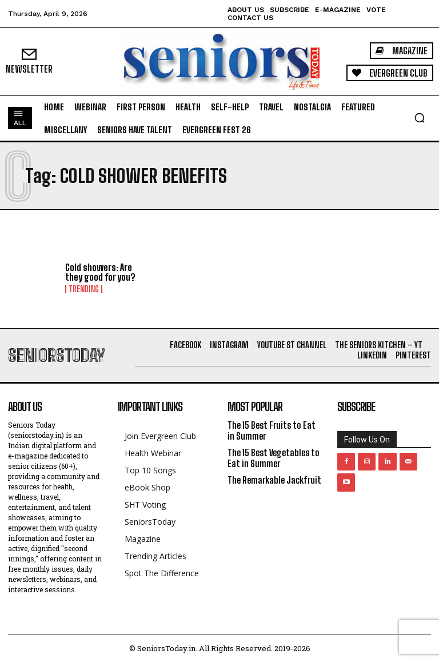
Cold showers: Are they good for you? (100, 272)
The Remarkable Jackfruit (274, 479)
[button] (419, 117)
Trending (84, 289)
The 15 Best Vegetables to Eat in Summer (274, 458)
